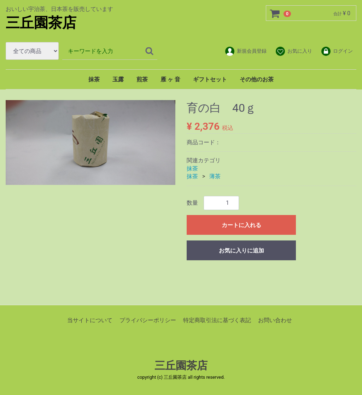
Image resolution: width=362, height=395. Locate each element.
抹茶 (94, 79)
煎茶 (142, 79)
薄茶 (215, 176)
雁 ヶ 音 (170, 79)
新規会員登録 (245, 51)
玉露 (118, 79)
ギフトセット (210, 79)
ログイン (337, 51)
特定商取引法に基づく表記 (217, 319)
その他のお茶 (257, 79)
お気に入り (293, 51)
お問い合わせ (275, 319)
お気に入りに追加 (241, 250)
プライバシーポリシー (147, 319)
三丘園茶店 (41, 22)
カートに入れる (241, 224)
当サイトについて (89, 319)
